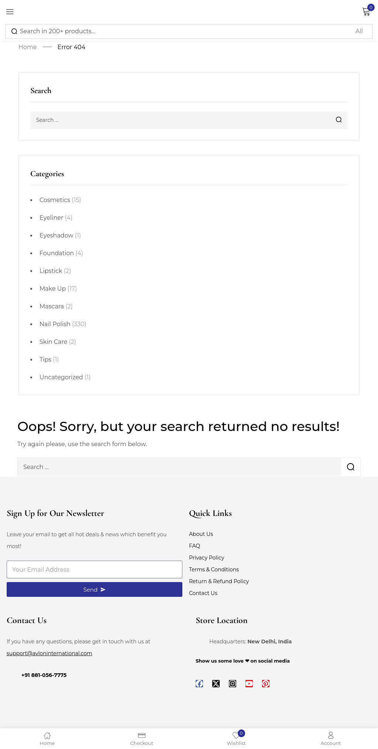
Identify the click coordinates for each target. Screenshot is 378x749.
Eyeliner (51, 217)
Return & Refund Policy (219, 581)
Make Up (52, 288)
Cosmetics (54, 200)
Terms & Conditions (214, 569)
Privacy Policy (206, 557)
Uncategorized (61, 377)
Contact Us (203, 593)
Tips (45, 359)
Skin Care (53, 341)
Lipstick (50, 270)
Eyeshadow (56, 235)
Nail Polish (55, 324)
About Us (201, 534)
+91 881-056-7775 (43, 675)
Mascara (51, 306)
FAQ (194, 546)
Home (27, 47)
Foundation (56, 253)
